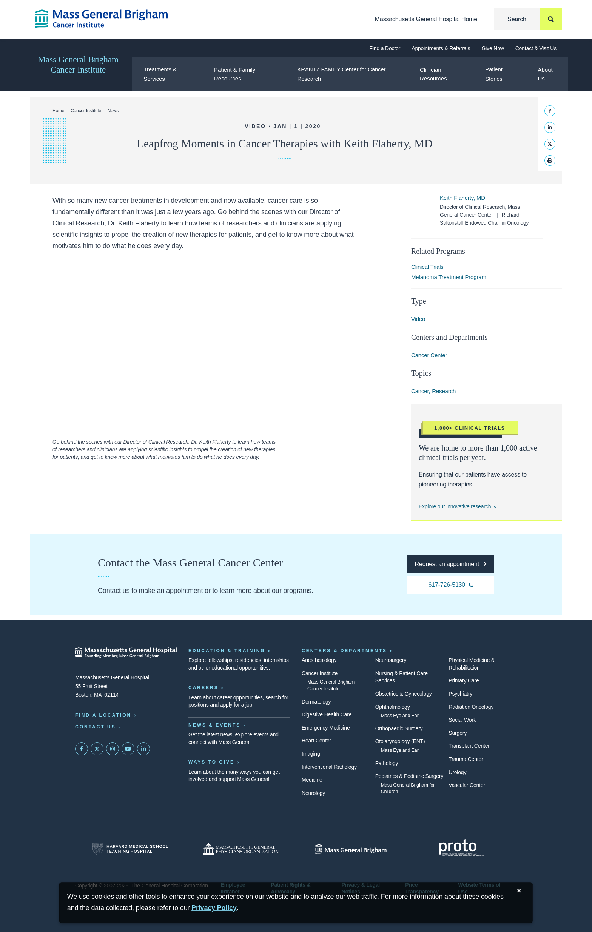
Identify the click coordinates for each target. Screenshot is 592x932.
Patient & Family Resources (234, 74)
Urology (457, 772)
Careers (203, 687)
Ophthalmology (392, 707)
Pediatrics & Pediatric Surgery (409, 776)
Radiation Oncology (471, 707)
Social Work (462, 720)
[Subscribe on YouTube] (128, 748)
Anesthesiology (319, 660)
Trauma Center (466, 759)
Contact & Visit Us (536, 48)
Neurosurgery (391, 660)
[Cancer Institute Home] (114, 18)
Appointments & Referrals (441, 48)
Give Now (492, 48)
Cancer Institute (86, 110)
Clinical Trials (427, 267)
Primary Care (464, 680)
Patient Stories (493, 74)
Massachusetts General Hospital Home (426, 19)
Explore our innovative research (455, 506)
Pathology (386, 763)
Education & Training (226, 650)
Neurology (313, 793)
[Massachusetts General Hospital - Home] (126, 652)
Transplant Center (469, 746)
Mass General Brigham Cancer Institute (78, 64)
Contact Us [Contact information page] (95, 727)
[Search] (528, 19)
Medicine (312, 780)
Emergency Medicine (326, 728)
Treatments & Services (159, 74)
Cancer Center (429, 355)
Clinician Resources (433, 74)
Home (58, 110)
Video (418, 319)
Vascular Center (467, 785)
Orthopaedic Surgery (399, 728)
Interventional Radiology (329, 767)
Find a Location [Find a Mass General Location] (103, 715)
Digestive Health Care (327, 714)
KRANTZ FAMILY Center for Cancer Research (341, 74)
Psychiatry (460, 694)
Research (444, 391)
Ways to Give (211, 762)
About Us (545, 74)
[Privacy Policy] (214, 908)
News (113, 110)
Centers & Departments (344, 650)
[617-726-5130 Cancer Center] (450, 585)
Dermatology (316, 702)
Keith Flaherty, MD (462, 197)
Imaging (311, 754)
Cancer (420, 391)
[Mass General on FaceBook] (81, 748)
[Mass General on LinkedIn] (143, 748)
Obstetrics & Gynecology (403, 694)
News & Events (214, 725)
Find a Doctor (385, 48)
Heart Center (316, 741)
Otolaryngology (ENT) (400, 741)
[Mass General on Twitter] (97, 748)
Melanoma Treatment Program (448, 277)
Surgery (458, 733)
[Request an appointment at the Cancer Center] (450, 564)
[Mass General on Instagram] (112, 748)
